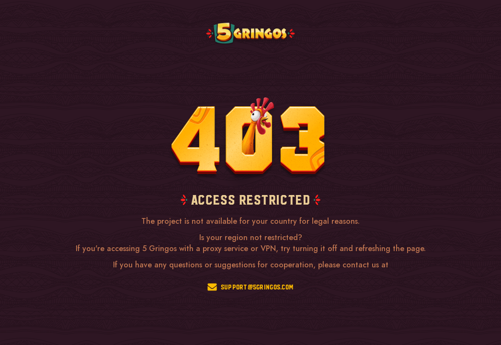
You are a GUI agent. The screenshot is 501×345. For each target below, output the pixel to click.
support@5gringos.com (250, 287)
